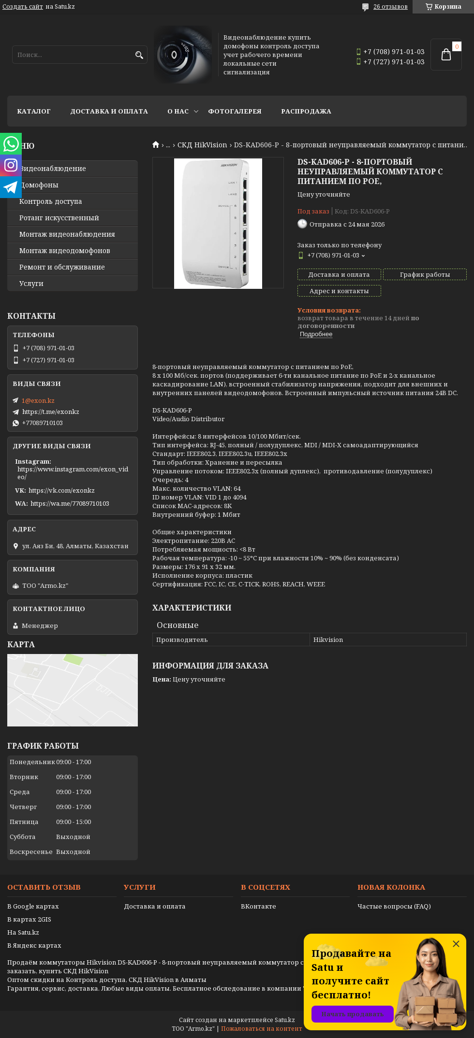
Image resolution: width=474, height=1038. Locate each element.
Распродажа (306, 111)
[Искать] (139, 55)
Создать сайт (22, 6)
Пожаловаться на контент (261, 1028)
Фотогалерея (235, 111)
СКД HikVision (202, 145)
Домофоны (39, 185)
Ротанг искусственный (59, 217)
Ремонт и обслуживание (62, 267)
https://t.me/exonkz (50, 411)
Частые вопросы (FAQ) (394, 906)
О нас (178, 111)
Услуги (31, 283)
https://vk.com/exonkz (62, 490)
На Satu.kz (23, 932)
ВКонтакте (258, 906)
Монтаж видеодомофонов (64, 250)
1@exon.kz (38, 400)
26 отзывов (390, 6)
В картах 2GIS (29, 919)
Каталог (34, 111)
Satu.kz (285, 1020)
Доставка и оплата (109, 111)
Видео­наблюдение (52, 168)
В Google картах (33, 906)
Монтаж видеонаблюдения (67, 234)
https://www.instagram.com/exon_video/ (72, 473)
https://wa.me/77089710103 (69, 503)
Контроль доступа (50, 201)
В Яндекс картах (34, 945)
